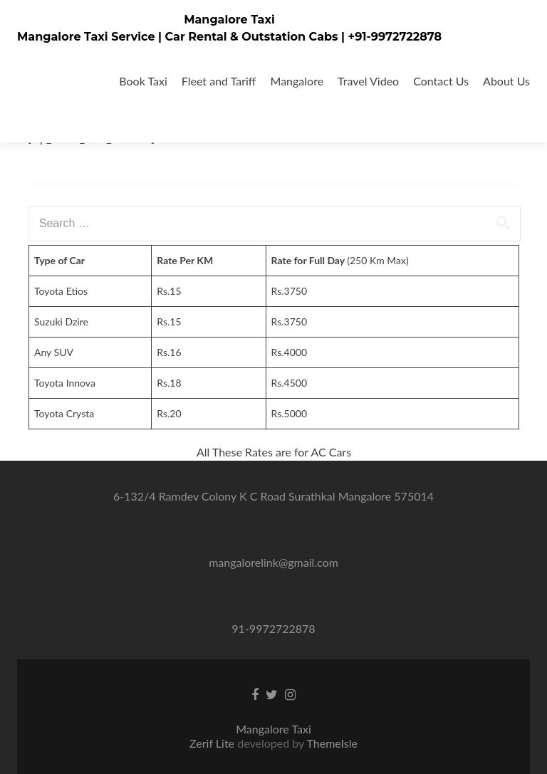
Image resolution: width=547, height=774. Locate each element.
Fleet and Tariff (219, 81)
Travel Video (368, 81)
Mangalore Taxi (229, 19)
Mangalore (297, 81)
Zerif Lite (213, 743)
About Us (506, 81)
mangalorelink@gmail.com (273, 562)
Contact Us (441, 81)
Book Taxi (143, 81)
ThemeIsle (331, 743)
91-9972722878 (273, 628)
